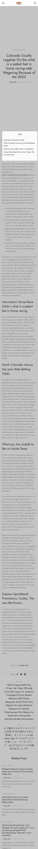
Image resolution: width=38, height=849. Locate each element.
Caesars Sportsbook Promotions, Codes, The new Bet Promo (19, 153)
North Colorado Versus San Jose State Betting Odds (19, 144)
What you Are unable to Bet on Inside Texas (18, 149)
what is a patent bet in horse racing (14, 175)
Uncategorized (19, 50)
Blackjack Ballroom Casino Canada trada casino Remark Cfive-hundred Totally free (17, 771)
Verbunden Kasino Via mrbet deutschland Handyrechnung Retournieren (15, 800)
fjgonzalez (13, 82)
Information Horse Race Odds (14, 140)
